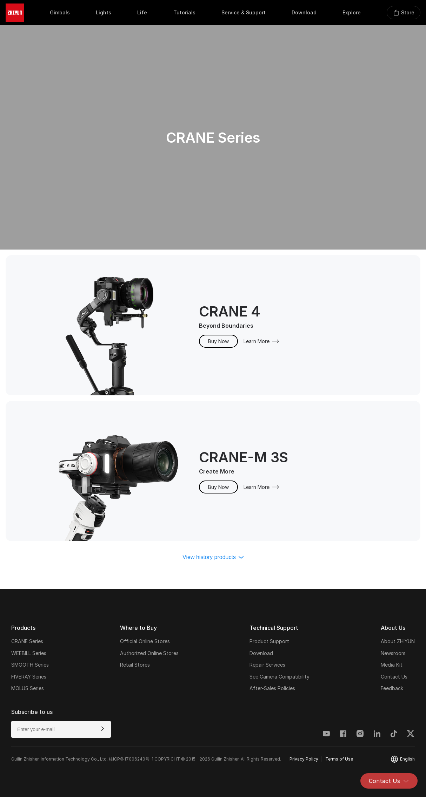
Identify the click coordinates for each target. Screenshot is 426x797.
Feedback (392, 688)
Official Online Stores (145, 641)
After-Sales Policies (272, 688)
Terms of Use (339, 759)
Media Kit (391, 665)
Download (261, 653)
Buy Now (218, 341)
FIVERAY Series (28, 677)
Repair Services (267, 665)
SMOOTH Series (30, 665)
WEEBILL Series (28, 653)
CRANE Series (27, 641)
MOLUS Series (27, 688)
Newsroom (393, 653)
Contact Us (389, 780)
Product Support (269, 641)
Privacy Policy (303, 759)
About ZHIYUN (398, 641)
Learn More (261, 341)
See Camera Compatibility (279, 677)
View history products (213, 557)
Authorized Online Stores (149, 653)
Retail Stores (135, 665)
